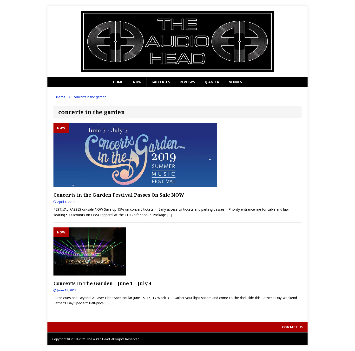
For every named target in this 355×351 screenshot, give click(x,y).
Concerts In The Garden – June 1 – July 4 (102, 283)
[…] (169, 215)
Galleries (160, 82)
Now (137, 82)
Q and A (212, 82)
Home (118, 82)
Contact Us (292, 327)
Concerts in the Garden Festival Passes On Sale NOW (118, 195)
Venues (235, 82)
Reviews (187, 82)
